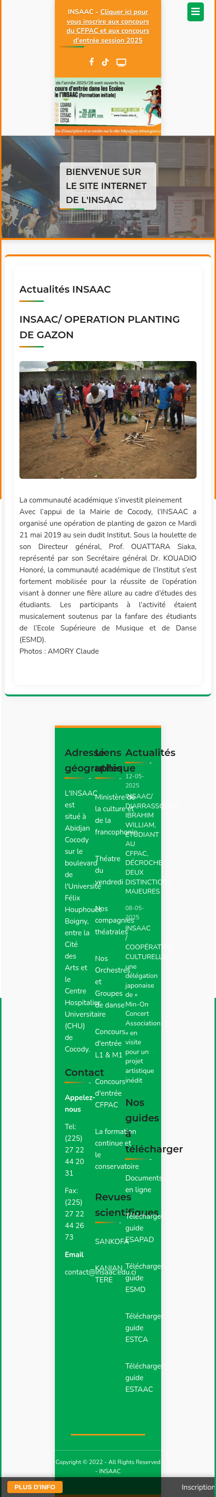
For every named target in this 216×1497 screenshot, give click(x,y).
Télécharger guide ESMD (144, 1277)
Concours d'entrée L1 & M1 (110, 1043)
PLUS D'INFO (35, 1487)
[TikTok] (105, 62)
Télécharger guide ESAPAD (144, 1228)
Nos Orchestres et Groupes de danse (113, 982)
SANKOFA (112, 1241)
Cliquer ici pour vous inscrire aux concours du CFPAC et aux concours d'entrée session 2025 (108, 26)
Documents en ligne (144, 1184)
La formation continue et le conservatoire (117, 1149)
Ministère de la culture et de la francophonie (116, 814)
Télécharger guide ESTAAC (144, 1377)
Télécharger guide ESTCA (144, 1327)
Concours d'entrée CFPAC (110, 1093)
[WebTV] (121, 62)
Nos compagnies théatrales (114, 920)
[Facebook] (91, 62)
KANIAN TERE (109, 1274)
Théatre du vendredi (109, 870)
